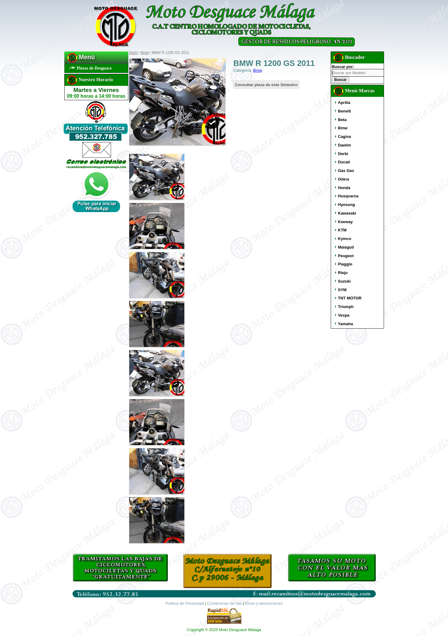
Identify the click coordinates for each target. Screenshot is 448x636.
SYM (342, 290)
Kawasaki (347, 213)
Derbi (343, 153)
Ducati (344, 162)
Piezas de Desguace (94, 68)
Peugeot (346, 255)
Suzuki (344, 281)
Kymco (344, 238)
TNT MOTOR (350, 298)
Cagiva (344, 136)
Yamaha (345, 324)
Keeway (345, 221)
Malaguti (346, 247)
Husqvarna (348, 196)
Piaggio (345, 264)
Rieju (343, 272)
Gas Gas (346, 170)
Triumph (346, 306)
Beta (342, 119)
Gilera (343, 179)
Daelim (344, 145)
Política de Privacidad (184, 603)
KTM (342, 230)
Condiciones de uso (224, 603)
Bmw (145, 53)
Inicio (133, 53)
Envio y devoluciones (264, 603)
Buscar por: (343, 66)
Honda (344, 187)
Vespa (344, 315)
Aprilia (344, 102)
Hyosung (346, 204)
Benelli (344, 111)
